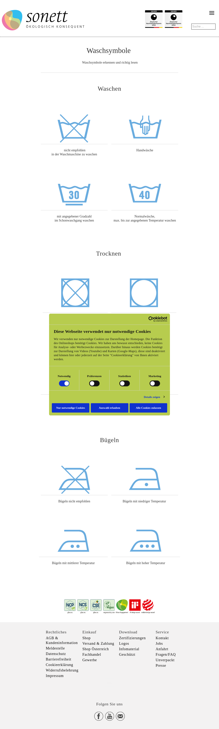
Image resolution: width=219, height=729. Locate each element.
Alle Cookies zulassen (148, 407)
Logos (124, 643)
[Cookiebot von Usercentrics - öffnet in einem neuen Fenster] (151, 319)
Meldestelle (55, 648)
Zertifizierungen (132, 638)
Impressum (55, 676)
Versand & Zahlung (98, 643)
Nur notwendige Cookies (70, 407)
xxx (109, 682)
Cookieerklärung (59, 665)
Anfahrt (162, 649)
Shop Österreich (95, 649)
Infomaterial (129, 649)
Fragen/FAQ (166, 654)
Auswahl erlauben (109, 407)
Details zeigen (152, 396)
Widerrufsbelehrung (62, 670)
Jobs (159, 643)
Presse (161, 665)
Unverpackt (165, 660)
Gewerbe (89, 660)
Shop (86, 638)
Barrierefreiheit (58, 659)
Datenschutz (56, 654)
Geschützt (127, 654)
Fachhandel (91, 654)
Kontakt (162, 638)
